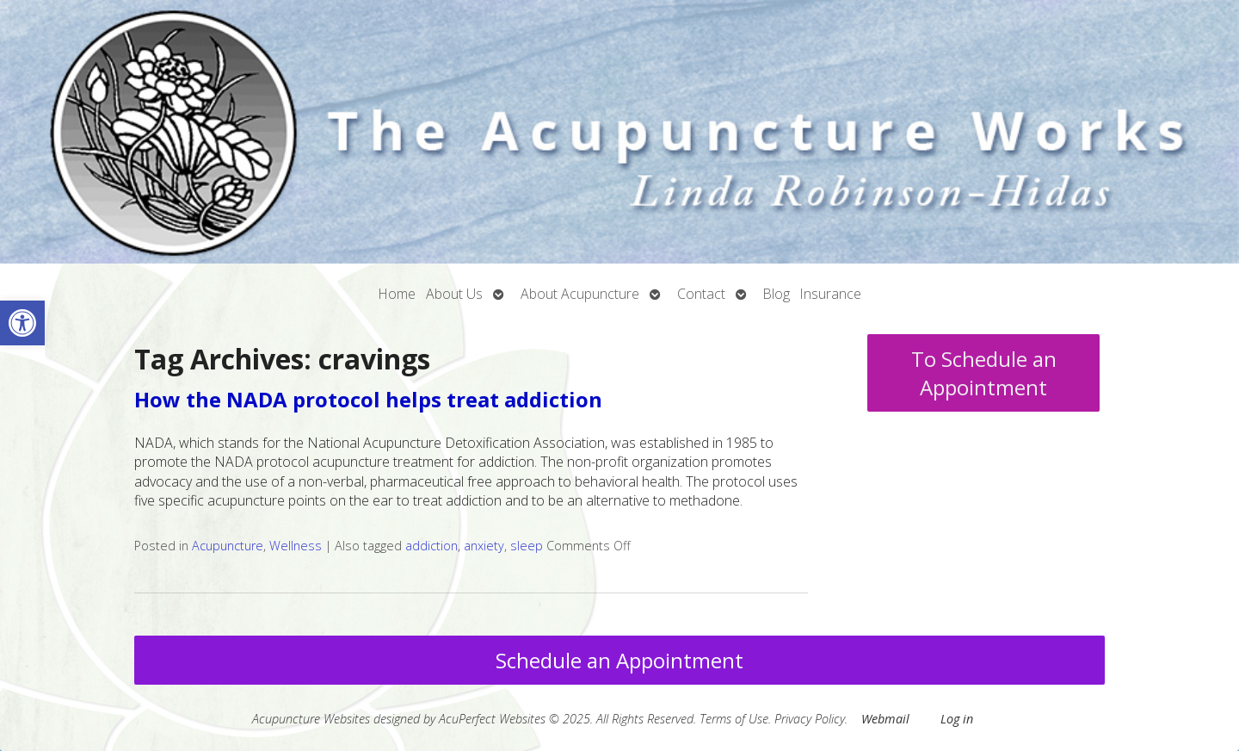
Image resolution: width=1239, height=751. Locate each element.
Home (397, 293)
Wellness (295, 545)
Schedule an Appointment (619, 660)
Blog (776, 293)
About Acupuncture (580, 293)
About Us (454, 293)
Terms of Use (734, 719)
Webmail (885, 719)
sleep (526, 545)
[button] (22, 323)
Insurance (830, 293)
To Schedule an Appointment (984, 372)
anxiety (484, 545)
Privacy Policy (809, 719)
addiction (431, 545)
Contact (701, 293)
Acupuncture (227, 545)
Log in (956, 719)
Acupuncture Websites (311, 719)
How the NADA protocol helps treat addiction (368, 399)
